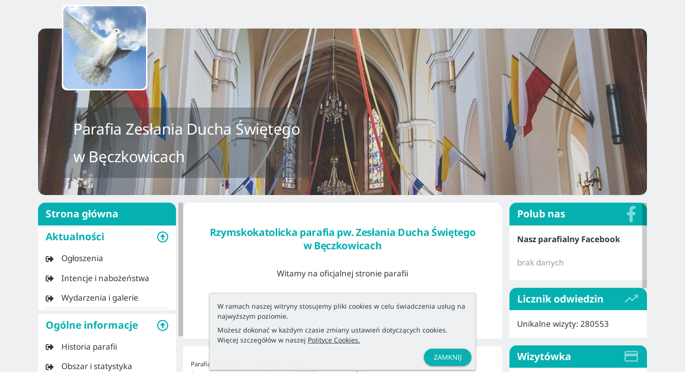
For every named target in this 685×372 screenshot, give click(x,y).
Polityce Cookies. (334, 339)
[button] (107, 236)
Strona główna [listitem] (107, 214)
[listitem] (107, 258)
